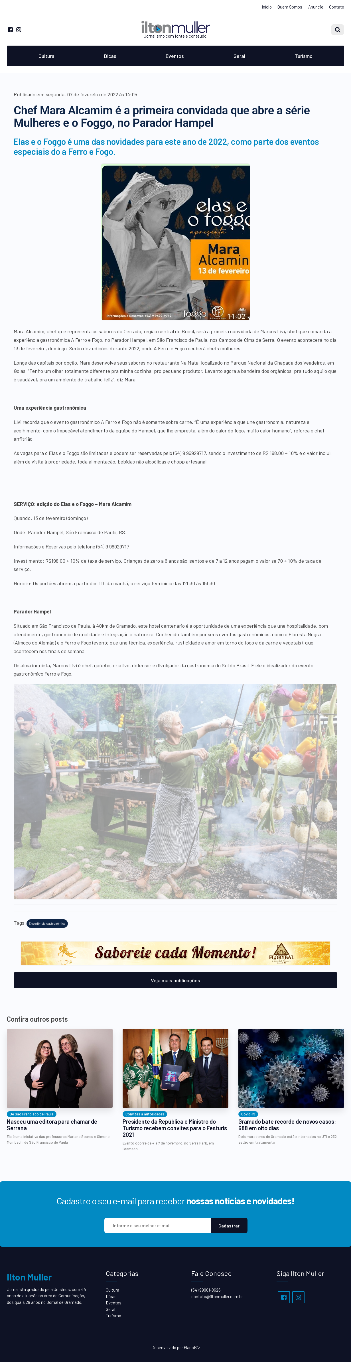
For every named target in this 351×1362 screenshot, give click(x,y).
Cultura (46, 56)
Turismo (304, 56)
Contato (336, 6)
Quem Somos (289, 6)
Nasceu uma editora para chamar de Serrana (52, 1124)
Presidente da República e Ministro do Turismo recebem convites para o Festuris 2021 (175, 1128)
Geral (239, 56)
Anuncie (315, 6)
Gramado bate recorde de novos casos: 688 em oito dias (287, 1124)
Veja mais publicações (175, 980)
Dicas (110, 56)
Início (267, 6)
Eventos (175, 56)
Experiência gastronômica (47, 923)
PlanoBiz (192, 1347)
